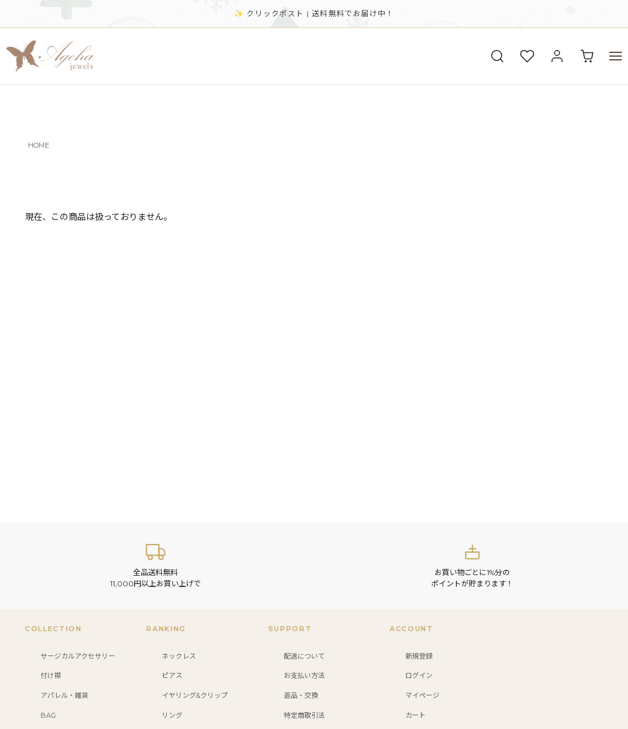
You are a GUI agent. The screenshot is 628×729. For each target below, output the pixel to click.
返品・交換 (301, 695)
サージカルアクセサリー (77, 656)
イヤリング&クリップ (195, 695)
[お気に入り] (527, 56)
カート (415, 715)
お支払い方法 (304, 675)
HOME (38, 145)
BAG (48, 715)
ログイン (419, 675)
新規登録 (419, 656)
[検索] (497, 56)
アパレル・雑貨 (64, 695)
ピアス (172, 675)
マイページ (422, 695)
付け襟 (50, 675)
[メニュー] (615, 56)
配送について (304, 656)
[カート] (586, 56)
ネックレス (179, 656)
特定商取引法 (304, 715)
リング (172, 715)
